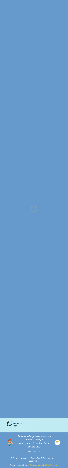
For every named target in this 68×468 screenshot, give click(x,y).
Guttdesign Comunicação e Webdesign (44, 465)
